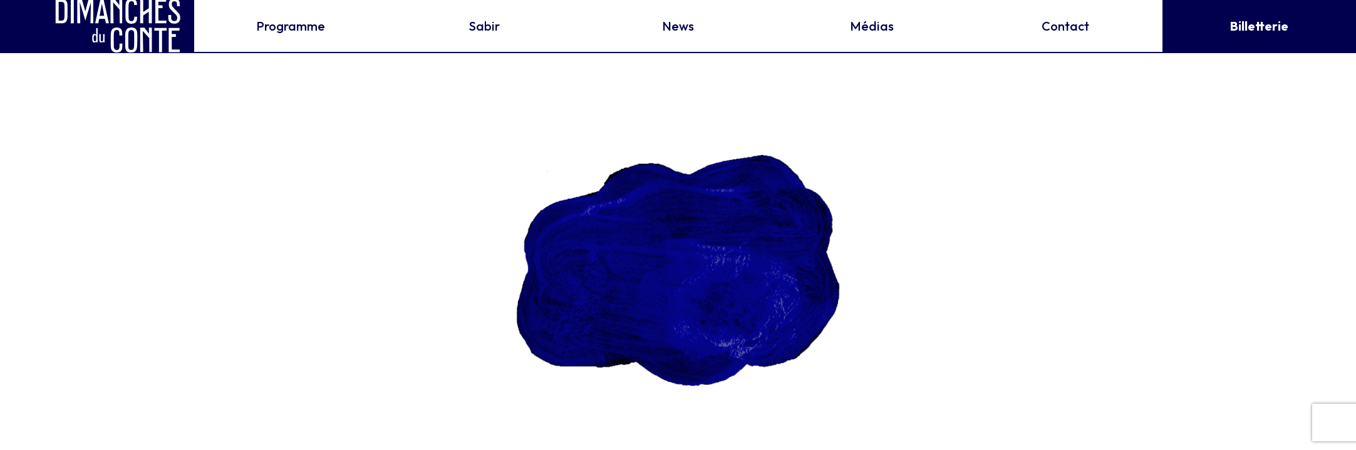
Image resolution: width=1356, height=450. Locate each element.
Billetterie (1259, 26)
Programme (290, 26)
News (678, 26)
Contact (1065, 26)
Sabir (484, 26)
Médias (872, 26)
